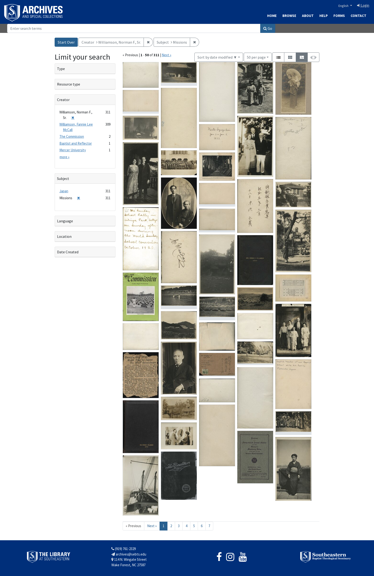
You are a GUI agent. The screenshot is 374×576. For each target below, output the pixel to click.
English (343, 6)
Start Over (66, 42)
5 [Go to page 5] (194, 526)
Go (267, 28)
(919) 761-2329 (123, 548)
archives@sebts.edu (128, 554)
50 (256, 57)
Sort (217, 57)
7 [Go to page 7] (209, 526)
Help (323, 15)
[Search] (133, 28)
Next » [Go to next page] (152, 526)
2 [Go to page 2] (171, 526)
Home (272, 15)
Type (61, 68)
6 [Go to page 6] (202, 526)
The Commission (71, 136)
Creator (63, 99)
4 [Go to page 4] (186, 526)
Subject (63, 178)
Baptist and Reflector (75, 143)
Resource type (68, 84)
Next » (166, 55)
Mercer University (72, 150)
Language (65, 221)
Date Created (67, 252)
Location (64, 236)
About (308, 15)
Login (363, 5)
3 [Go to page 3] (179, 526)
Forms (339, 15)
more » (64, 157)
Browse (289, 15)
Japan (63, 191)
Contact (358, 15)
